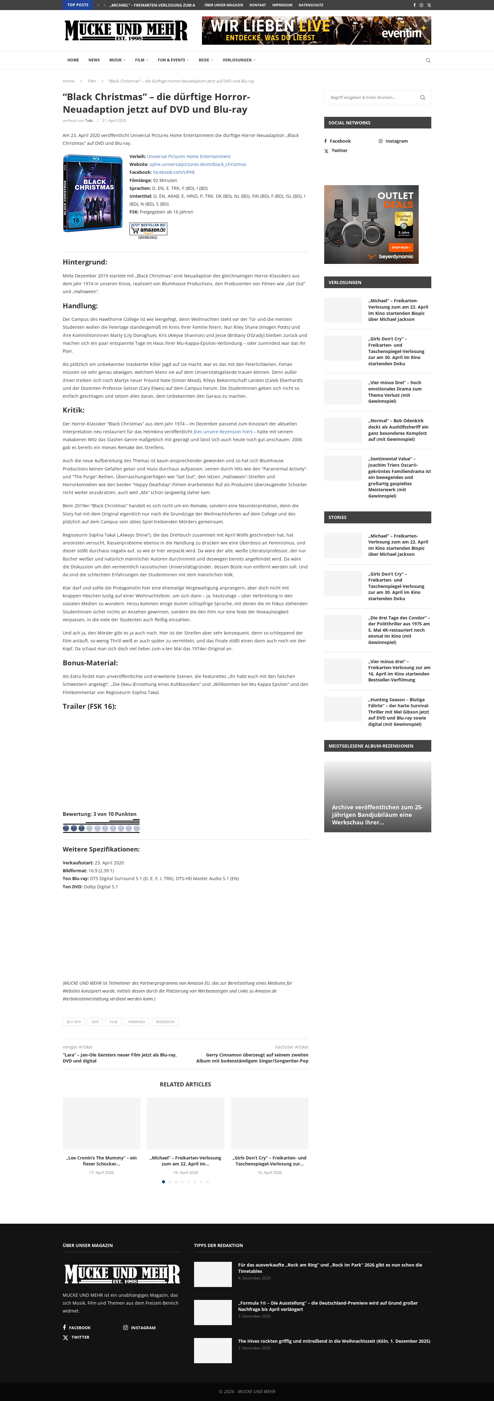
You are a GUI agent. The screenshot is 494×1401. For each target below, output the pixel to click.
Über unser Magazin (223, 5)
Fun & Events (171, 60)
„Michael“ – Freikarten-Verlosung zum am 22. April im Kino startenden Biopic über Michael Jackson (398, 310)
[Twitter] (429, 5)
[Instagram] (421, 5)
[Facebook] (414, 5)
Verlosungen (237, 60)
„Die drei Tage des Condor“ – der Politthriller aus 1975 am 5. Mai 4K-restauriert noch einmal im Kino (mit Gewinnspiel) (399, 630)
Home (73, 60)
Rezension (165, 1021)
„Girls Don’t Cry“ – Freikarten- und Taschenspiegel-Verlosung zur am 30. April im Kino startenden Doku (396, 351)
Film (139, 60)
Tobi (89, 120)
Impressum (282, 5)
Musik (115, 60)
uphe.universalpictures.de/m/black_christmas (198, 164)
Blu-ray (74, 1021)
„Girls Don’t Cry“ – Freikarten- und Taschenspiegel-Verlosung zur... (270, 1161)
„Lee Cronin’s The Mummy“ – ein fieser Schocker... (101, 1161)
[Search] (428, 60)
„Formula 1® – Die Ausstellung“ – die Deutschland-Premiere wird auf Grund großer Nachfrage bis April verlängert (328, 1306)
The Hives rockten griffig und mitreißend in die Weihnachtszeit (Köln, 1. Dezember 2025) (334, 1341)
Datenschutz (311, 5)
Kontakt (258, 5)
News (94, 60)
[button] (98, 5)
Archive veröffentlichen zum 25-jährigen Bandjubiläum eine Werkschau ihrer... (377, 814)
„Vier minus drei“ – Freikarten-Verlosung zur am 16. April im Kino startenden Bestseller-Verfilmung (399, 670)
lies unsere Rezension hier (223, 432)
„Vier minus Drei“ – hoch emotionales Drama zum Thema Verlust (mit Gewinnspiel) (395, 391)
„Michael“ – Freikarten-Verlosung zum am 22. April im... (167, 5)
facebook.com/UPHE (174, 172)
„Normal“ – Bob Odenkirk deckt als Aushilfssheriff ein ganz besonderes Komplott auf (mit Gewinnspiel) (398, 430)
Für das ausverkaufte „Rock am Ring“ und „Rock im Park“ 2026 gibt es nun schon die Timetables (330, 1268)
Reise (204, 60)
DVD (95, 1021)
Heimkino (136, 1021)
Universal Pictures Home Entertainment (189, 156)
